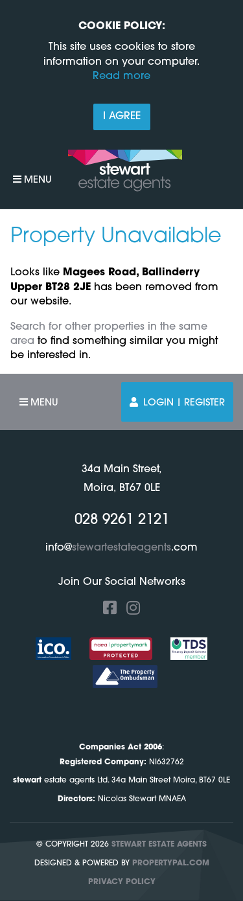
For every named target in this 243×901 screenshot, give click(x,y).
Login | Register (177, 402)
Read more (121, 76)
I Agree (122, 116)
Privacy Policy (122, 882)
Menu (32, 179)
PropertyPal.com (170, 863)
